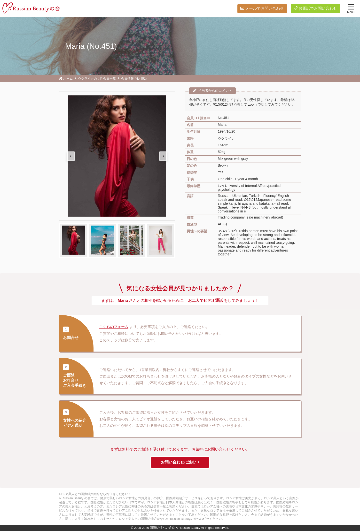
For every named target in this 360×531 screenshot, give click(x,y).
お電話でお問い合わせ (317, 8)
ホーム (68, 78)
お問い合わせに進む (178, 462)
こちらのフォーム (113, 327)
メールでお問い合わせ (264, 8)
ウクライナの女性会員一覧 (97, 78)
